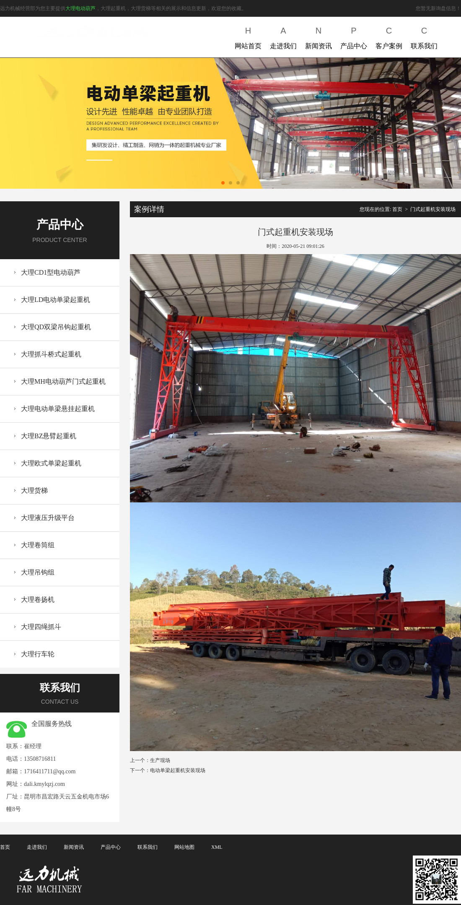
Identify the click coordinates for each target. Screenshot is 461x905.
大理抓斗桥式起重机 (51, 354)
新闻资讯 (318, 36)
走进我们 (283, 36)
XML (217, 847)
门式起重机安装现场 (433, 209)
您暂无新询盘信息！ (438, 8)
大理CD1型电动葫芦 (50, 272)
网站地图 (184, 847)
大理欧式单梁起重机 (51, 463)
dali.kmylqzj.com (44, 784)
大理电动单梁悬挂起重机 (58, 408)
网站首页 (248, 36)
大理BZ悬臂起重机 (48, 435)
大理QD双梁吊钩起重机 (56, 326)
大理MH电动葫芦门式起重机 (63, 381)
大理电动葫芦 (80, 8)
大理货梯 (34, 490)
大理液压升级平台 (48, 517)
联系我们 (424, 36)
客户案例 (389, 36)
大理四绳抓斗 (41, 626)
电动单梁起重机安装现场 (177, 770)
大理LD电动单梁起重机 (55, 299)
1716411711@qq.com (49, 771)
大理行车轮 (37, 654)
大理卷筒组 (37, 545)
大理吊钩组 (37, 572)
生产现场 (160, 760)
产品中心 (353, 36)
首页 (397, 209)
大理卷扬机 (37, 599)
